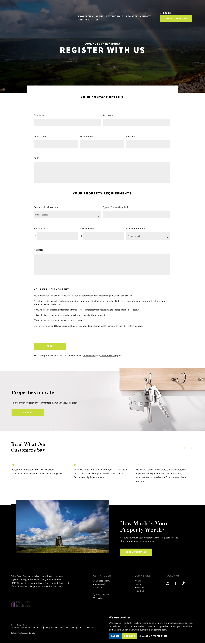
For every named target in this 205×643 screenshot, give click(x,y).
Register (127, 14)
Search (27, 412)
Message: (38, 249)
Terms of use (37, 627)
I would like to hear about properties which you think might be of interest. (69, 315)
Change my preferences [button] (153, 636)
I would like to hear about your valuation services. (58, 320)
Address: (38, 157)
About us (95, 16)
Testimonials (110, 14)
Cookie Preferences (87, 627)
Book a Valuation (136, 552)
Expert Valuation (169, 18)
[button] (185, 448)
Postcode (130, 136)
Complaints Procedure (20, 627)
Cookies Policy (71, 627)
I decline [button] (129, 636)
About (138, 584)
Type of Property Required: (115, 207)
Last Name (108, 115)
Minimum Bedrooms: (136, 228)
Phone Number (41, 136)
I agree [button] (115, 636)
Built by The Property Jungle (23, 633)
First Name (39, 115)
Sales (138, 580)
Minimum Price (41, 228)
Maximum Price (87, 228)
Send (50, 346)
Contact (141, 14)
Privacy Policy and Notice (49, 325)
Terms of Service (108, 355)
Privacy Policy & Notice (53, 627)
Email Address (86, 136)
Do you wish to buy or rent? (47, 207)
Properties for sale (78, 16)
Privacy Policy (89, 355)
